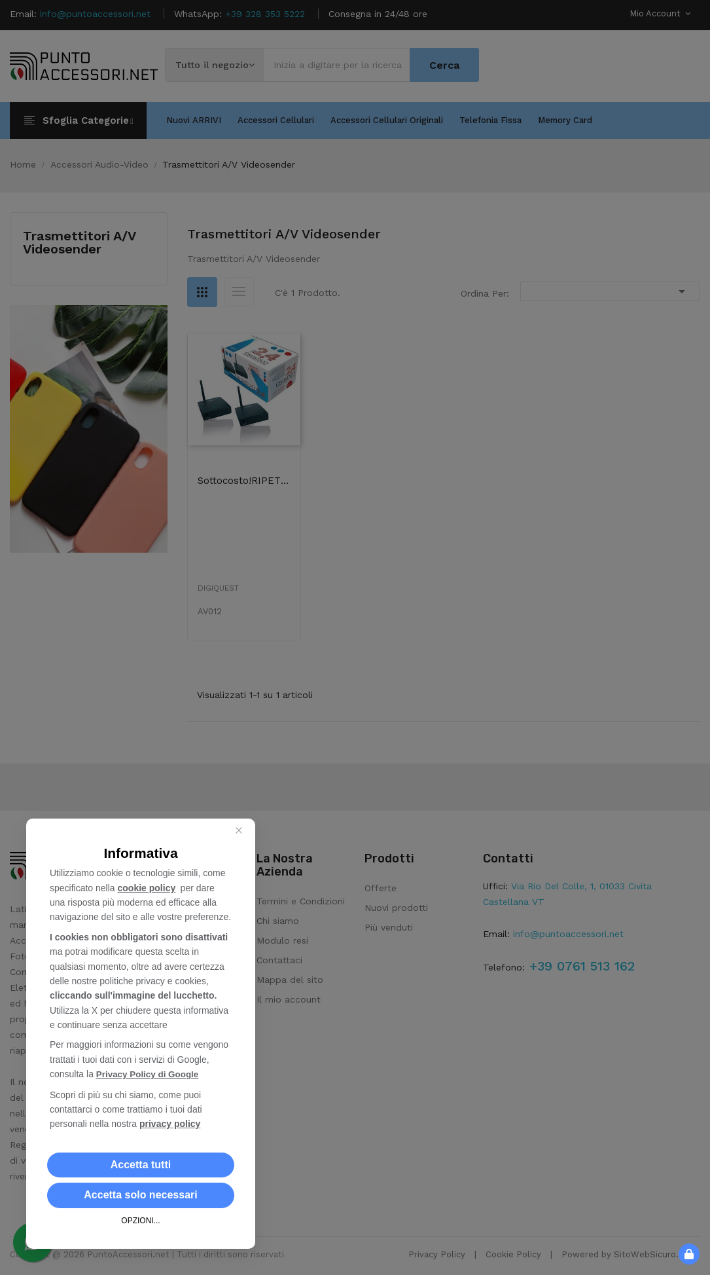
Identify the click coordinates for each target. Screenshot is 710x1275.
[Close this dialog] (239, 831)
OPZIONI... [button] (140, 1220)
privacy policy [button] (169, 1123)
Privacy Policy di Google (149, 1074)
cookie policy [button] (147, 888)
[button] (140, 1165)
